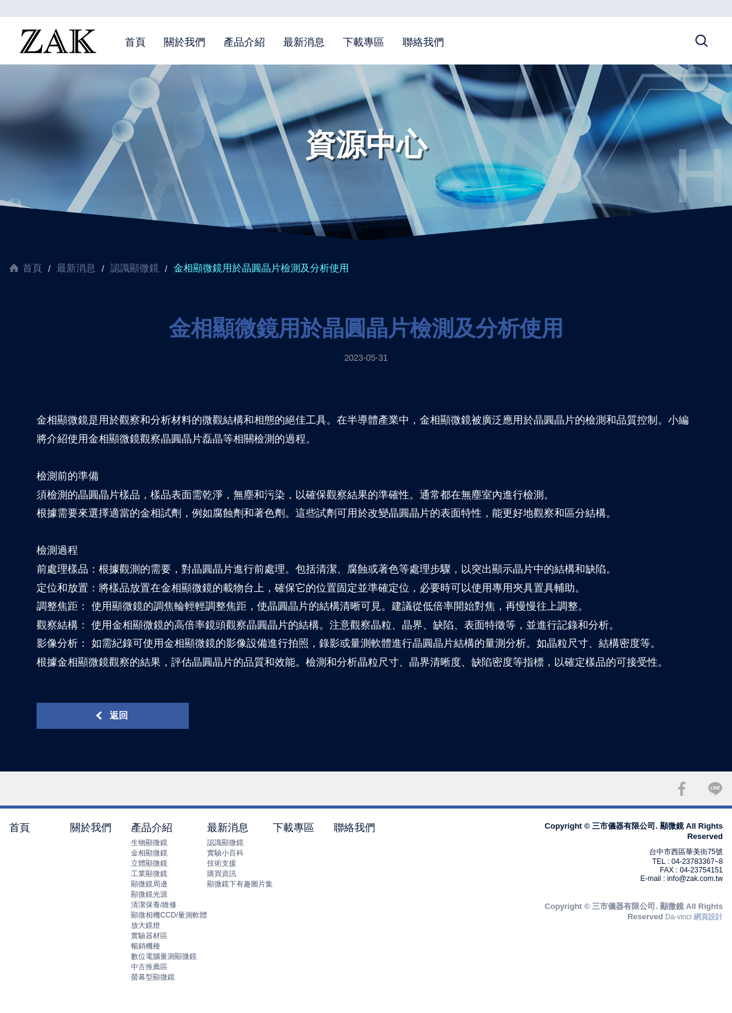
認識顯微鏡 (134, 268)
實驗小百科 (225, 853)
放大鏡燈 (145, 925)
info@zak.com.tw (695, 878)
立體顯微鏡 (149, 863)
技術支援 (221, 863)
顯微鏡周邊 (149, 884)
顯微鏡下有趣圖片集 (240, 884)
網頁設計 (708, 917)
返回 (119, 715)
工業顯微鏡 (149, 873)
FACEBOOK (681, 788)
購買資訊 (221, 873)
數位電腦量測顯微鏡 (164, 956)
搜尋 (701, 40)
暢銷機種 (145, 946)
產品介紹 (244, 42)
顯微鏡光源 (149, 894)
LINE (715, 788)
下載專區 (363, 42)
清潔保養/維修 (154, 904)
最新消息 (304, 42)
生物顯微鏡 (149, 842)
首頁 (135, 42)
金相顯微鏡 (149, 853)
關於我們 (184, 42)
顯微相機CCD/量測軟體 (169, 915)
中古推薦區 (149, 967)
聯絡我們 (423, 42)
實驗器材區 (149, 935)
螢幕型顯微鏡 (153, 977)
